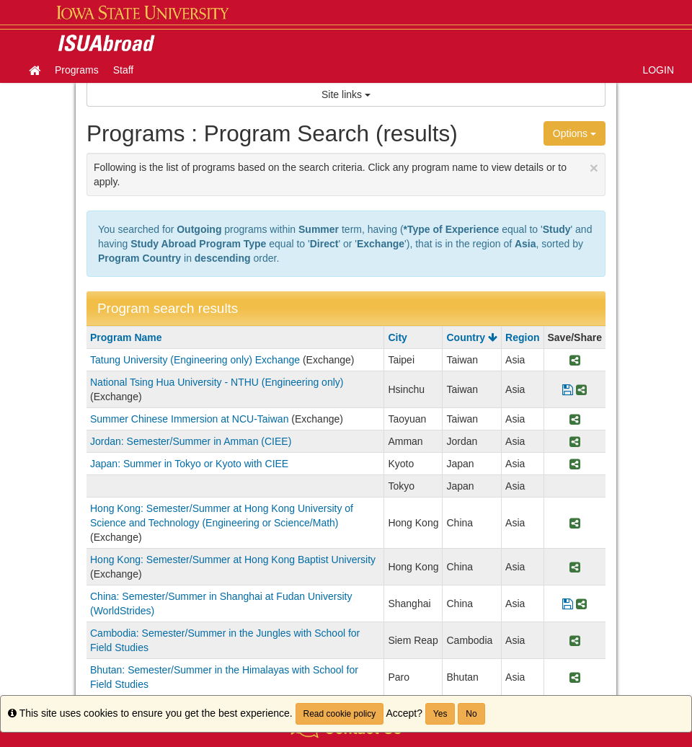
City (397, 337)
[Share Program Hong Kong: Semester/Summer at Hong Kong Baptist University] (574, 567)
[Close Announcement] (594, 167)
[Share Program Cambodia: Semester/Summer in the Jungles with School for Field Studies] (574, 640)
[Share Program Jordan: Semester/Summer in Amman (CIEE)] (574, 441)
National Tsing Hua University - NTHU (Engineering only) (216, 382)
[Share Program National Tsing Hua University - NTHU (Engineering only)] (581, 389)
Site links (346, 94)
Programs (77, 70)
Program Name (126, 337)
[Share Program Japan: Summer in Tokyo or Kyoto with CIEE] (574, 463)
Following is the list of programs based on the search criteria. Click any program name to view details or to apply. (346, 173)
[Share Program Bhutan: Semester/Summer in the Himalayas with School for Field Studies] (574, 677)
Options (574, 133)
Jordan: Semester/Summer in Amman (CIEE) (190, 441)
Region (522, 337)
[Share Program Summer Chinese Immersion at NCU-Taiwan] (574, 419)
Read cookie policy (339, 714)
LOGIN (658, 70)
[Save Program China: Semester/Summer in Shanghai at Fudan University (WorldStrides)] (567, 603)
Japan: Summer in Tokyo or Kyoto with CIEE (189, 463)
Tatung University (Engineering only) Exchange (195, 360)
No (471, 714)
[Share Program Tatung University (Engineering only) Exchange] (574, 360)
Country (471, 337)
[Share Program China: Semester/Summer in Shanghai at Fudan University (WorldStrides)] (581, 603)
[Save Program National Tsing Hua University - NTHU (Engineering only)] (567, 389)
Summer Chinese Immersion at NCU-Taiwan (189, 419)
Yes (440, 714)
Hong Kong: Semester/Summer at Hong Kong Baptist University (233, 559)
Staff (123, 70)
